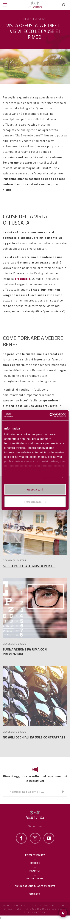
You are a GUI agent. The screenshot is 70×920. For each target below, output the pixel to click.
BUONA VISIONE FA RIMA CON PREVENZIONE (25, 651)
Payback (35, 870)
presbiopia (22, 279)
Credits (35, 863)
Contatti (35, 894)
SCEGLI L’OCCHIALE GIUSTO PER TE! (29, 565)
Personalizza (49, 477)
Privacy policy (35, 855)
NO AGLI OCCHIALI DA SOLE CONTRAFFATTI (34, 737)
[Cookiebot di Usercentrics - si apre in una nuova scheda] (50, 415)
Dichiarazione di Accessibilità (35, 886)
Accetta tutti (35, 489)
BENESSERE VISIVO (14, 644)
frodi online (35, 878)
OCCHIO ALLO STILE (15, 560)
